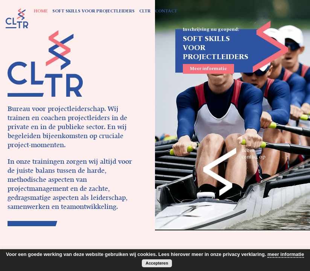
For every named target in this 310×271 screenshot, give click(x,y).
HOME (41, 11)
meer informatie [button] (285, 254)
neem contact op (254, 154)
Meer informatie (208, 69)
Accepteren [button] (157, 263)
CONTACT (166, 11)
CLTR (144, 11)
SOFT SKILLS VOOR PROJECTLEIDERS (93, 11)
